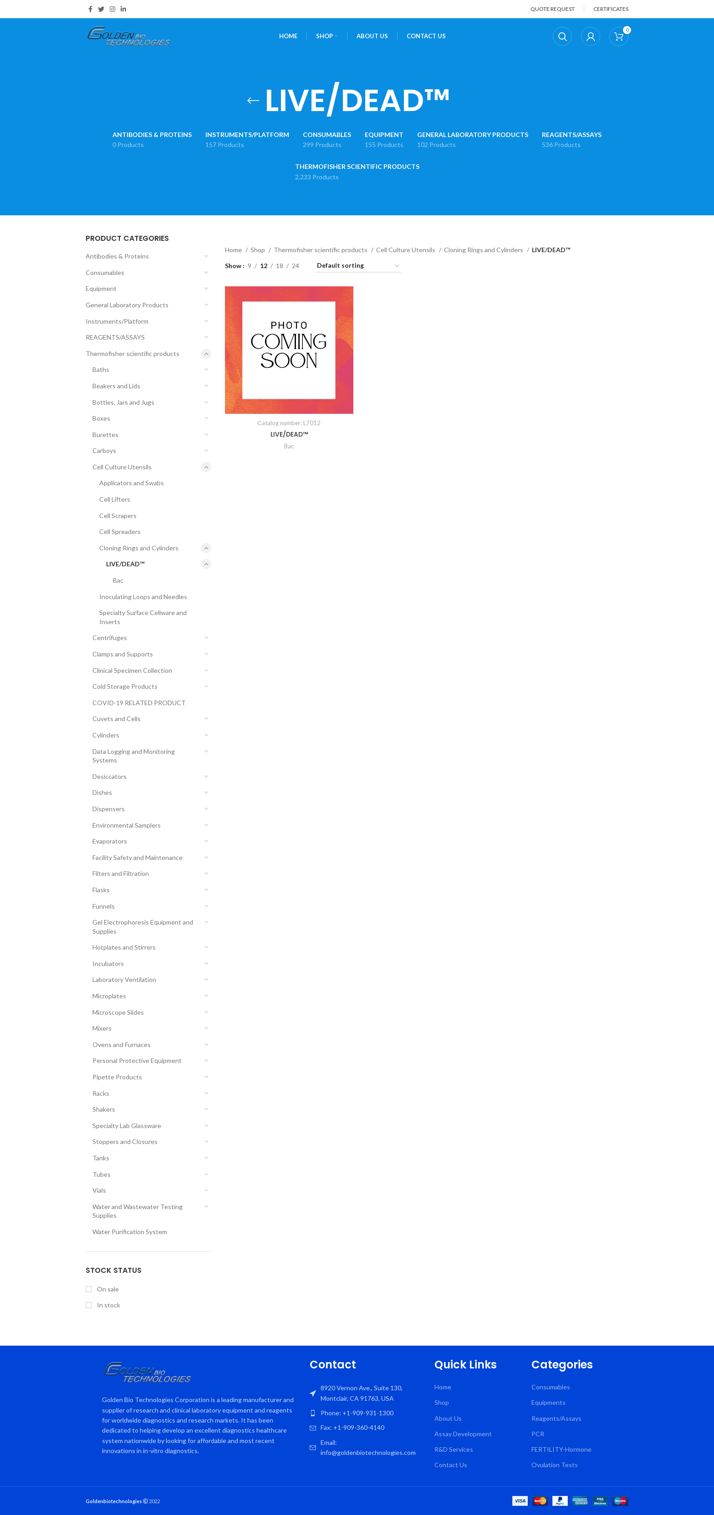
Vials (99, 1190)
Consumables (105, 272)
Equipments (548, 1402)
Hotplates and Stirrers (124, 947)
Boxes (101, 418)
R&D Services (453, 1449)
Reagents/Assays (556, 1418)
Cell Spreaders (120, 531)
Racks (100, 1093)
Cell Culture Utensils (122, 467)
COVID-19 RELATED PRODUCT (139, 703)
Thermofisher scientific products (132, 353)
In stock (108, 1305)
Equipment (101, 288)
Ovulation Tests (554, 1465)
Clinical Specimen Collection (132, 670)
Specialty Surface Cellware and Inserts (143, 617)
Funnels (103, 906)
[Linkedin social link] (123, 9)
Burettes (105, 434)
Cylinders (105, 735)
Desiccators (109, 776)
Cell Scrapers (118, 515)
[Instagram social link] (112, 9)
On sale (107, 1289)
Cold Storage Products (125, 686)
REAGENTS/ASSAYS (115, 337)
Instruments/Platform (117, 321)
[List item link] (367, 1413)
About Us (448, 1418)
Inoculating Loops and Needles (143, 596)
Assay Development (463, 1434)
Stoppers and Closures (125, 1141)
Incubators (108, 963)
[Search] (562, 36)
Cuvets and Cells (116, 718)
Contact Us (450, 1465)
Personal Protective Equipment (137, 1060)
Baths (100, 369)
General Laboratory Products (127, 305)
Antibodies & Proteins (117, 256)
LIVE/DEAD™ (125, 564)
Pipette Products (117, 1077)
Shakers (103, 1109)
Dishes (102, 792)
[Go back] (253, 101)
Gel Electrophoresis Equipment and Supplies (142, 926)
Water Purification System (129, 1231)
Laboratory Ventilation (124, 979)
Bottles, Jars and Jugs (123, 402)
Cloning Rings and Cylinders (138, 548)
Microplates (109, 996)
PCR (537, 1434)
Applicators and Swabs (131, 483)
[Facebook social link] (90, 9)
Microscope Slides (118, 1012)
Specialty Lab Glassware (126, 1125)
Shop (258, 250)
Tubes (101, 1174)
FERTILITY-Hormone (561, 1449)
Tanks (100, 1158)
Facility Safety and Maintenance (137, 857)
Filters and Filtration (120, 873)
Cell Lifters (114, 499)
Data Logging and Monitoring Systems (133, 755)
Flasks (101, 890)
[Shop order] (358, 266)
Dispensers (108, 809)
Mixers (102, 1028)
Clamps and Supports (122, 654)
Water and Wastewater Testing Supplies (137, 1211)
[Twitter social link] (101, 9)
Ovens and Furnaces (121, 1044)
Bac (118, 580)
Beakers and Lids (116, 386)
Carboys (104, 450)
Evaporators (109, 841)
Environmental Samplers (126, 825)
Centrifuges (109, 637)
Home (234, 250)
